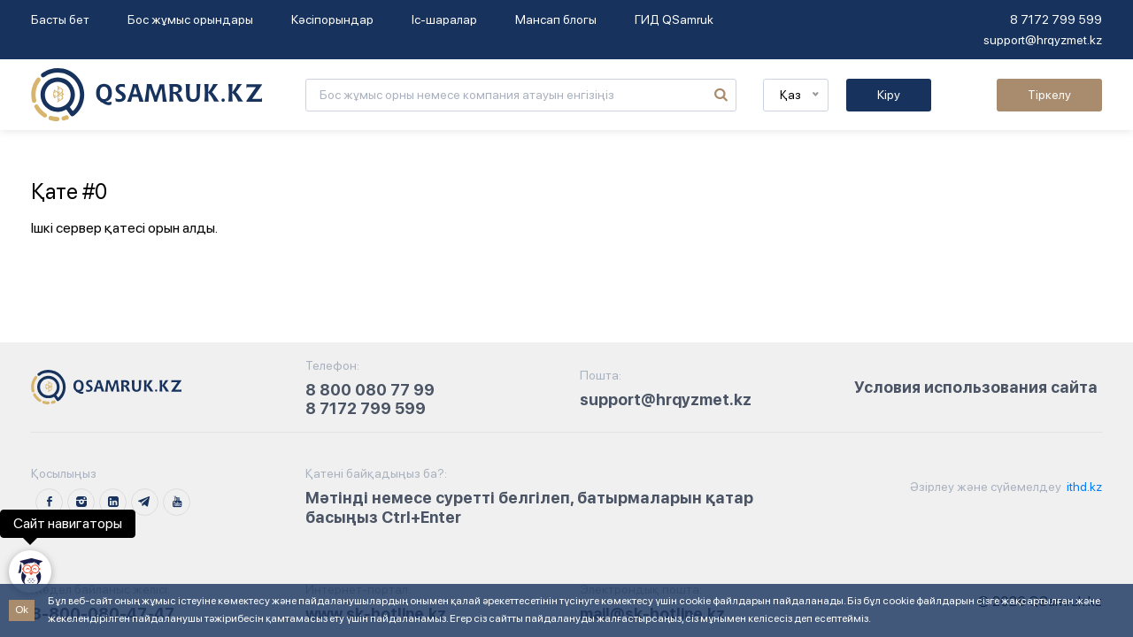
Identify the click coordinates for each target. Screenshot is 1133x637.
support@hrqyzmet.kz (1042, 40)
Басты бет (60, 19)
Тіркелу (1049, 95)
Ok (21, 609)
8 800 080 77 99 (370, 389)
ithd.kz (1083, 487)
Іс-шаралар (444, 19)
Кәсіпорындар (332, 19)
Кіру (888, 95)
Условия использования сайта (976, 387)
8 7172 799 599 (1056, 19)
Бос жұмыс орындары (190, 19)
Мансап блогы (556, 19)
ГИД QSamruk (674, 19)
